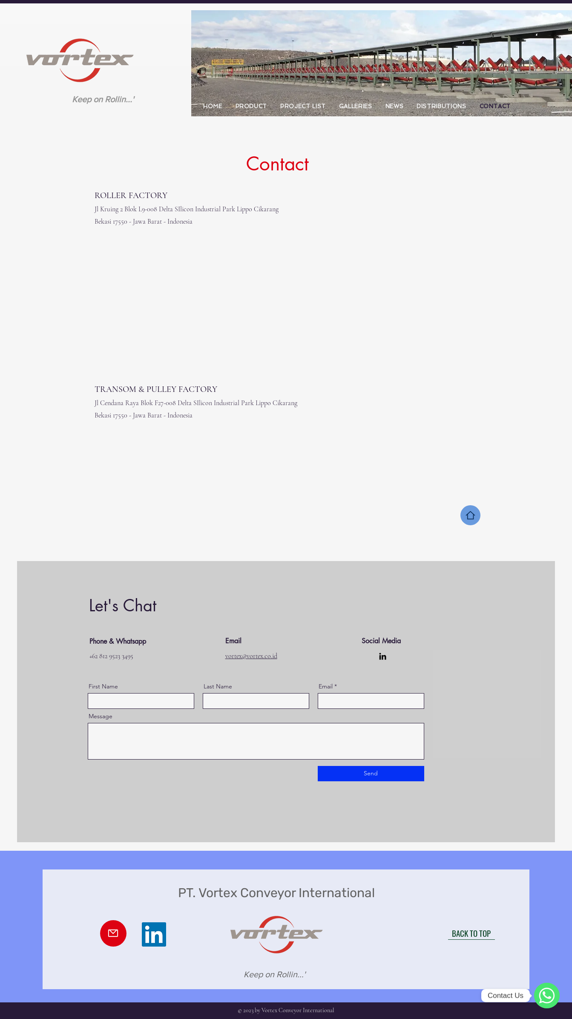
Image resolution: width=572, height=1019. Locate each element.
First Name (103, 686)
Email (326, 686)
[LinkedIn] (383, 656)
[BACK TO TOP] (471, 933)
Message (100, 716)
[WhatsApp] (547, 995)
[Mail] (113, 933)
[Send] (371, 773)
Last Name (218, 686)
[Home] (470, 515)
